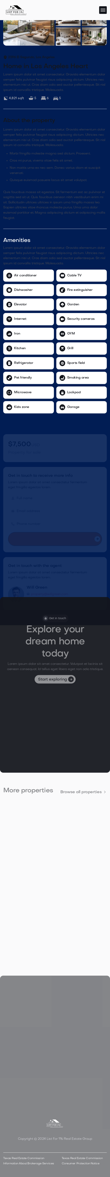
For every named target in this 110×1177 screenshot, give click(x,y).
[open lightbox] (28, 27)
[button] (103, 10)
